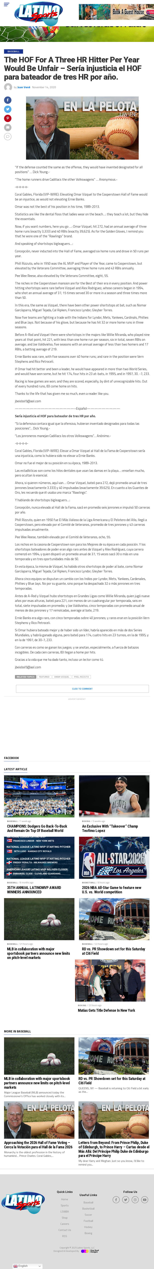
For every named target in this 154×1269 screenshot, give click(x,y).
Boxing (86, 821)
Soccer (88, 1215)
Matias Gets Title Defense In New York (106, 1010)
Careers (64, 1224)
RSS (64, 1236)
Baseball (12, 821)
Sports (65, 1205)
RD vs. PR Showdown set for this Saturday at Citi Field (113, 951)
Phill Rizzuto (81, 677)
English (20, 1266)
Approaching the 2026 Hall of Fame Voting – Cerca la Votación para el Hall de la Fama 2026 (38, 1144)
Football (88, 1221)
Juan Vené (23, 87)
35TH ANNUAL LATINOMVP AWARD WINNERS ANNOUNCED (34, 889)
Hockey (88, 1227)
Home (64, 1199)
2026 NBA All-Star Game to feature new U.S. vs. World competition (111, 889)
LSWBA (65, 1212)
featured (44, 677)
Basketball (89, 882)
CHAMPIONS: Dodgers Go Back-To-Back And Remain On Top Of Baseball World (37, 828)
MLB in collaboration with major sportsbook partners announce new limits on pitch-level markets (38, 953)
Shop (65, 1218)
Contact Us (64, 1230)
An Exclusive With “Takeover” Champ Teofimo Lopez (110, 828)
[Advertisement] (77, 726)
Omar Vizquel (61, 677)
